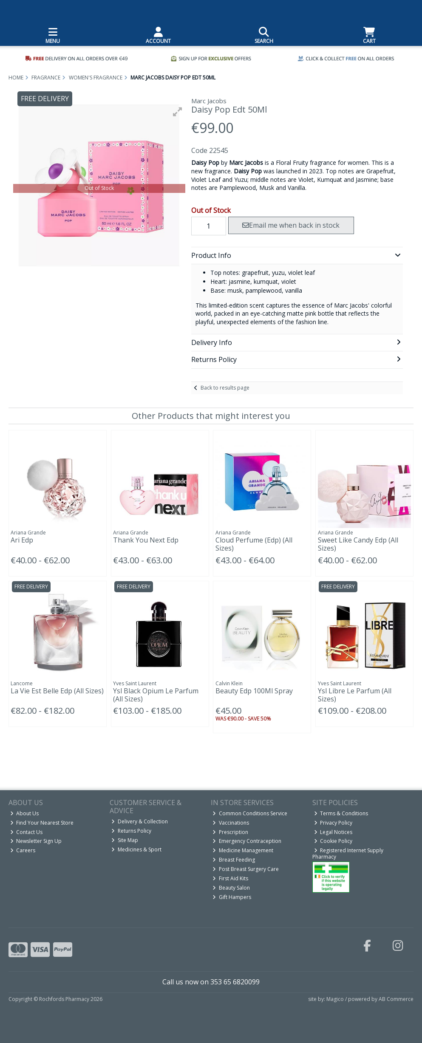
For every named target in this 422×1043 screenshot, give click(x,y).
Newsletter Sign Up (36, 841)
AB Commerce (396, 999)
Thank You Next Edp (145, 540)
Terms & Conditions (341, 813)
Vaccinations (230, 822)
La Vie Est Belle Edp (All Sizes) (57, 690)
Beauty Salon (231, 887)
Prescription (230, 832)
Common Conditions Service (249, 813)
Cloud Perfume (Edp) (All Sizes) (253, 544)
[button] (177, 112)
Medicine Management (242, 850)
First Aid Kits (230, 878)
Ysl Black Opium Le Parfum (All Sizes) (155, 695)
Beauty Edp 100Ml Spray (254, 690)
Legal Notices (333, 832)
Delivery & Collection (139, 821)
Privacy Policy (333, 822)
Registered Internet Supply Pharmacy (348, 853)
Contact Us (26, 832)
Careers (23, 850)
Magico (335, 999)
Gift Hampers (231, 897)
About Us (24, 813)
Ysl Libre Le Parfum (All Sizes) (354, 695)
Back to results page (225, 387)
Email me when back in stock (291, 225)
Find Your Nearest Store (42, 822)
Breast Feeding (233, 859)
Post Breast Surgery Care (245, 869)
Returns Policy (131, 830)
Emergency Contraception (246, 841)
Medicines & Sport (136, 849)
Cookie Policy (333, 841)
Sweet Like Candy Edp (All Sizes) (358, 544)
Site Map (124, 840)
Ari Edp (22, 540)
